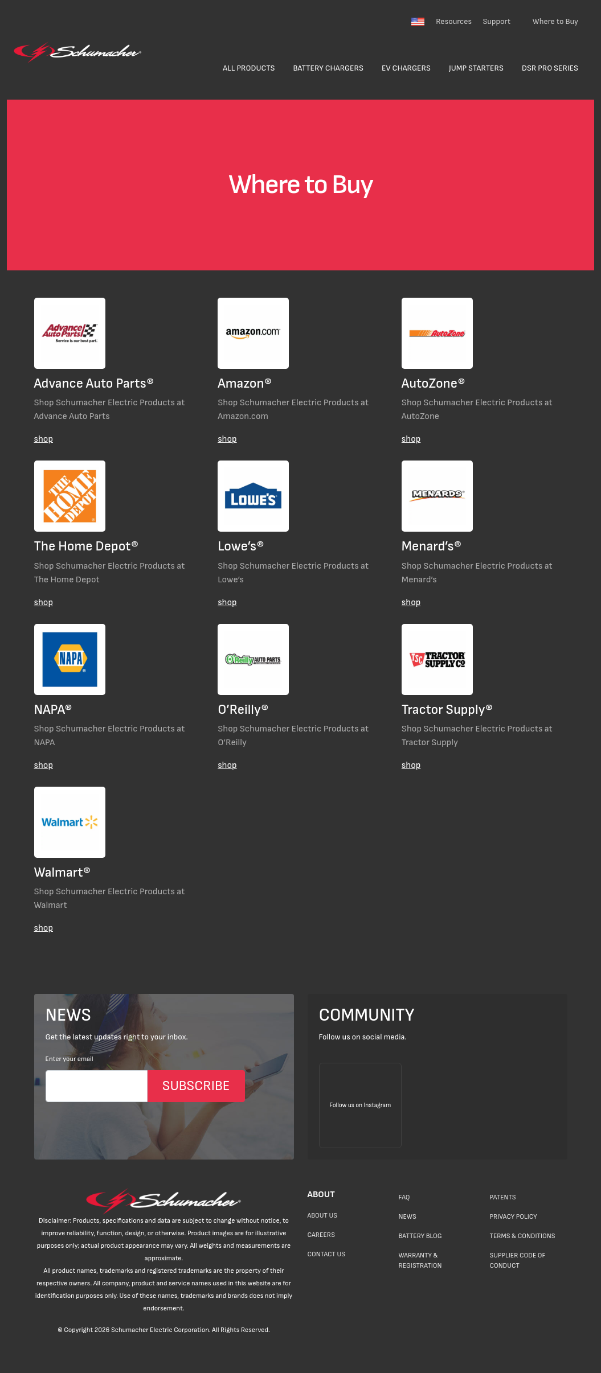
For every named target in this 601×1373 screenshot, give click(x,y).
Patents (502, 1197)
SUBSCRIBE (196, 1086)
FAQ (404, 1197)
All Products (249, 68)
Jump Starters (476, 68)
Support (496, 21)
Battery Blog (419, 1236)
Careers (321, 1235)
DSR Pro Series (550, 68)
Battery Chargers (328, 68)
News (407, 1216)
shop (44, 439)
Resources (454, 21)
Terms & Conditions (522, 1236)
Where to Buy (555, 21)
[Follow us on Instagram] (360, 1105)
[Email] (97, 1086)
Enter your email (69, 1059)
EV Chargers (406, 68)
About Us (323, 1215)
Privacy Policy (513, 1216)
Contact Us (326, 1254)
